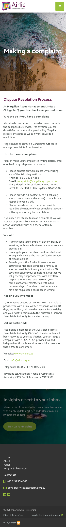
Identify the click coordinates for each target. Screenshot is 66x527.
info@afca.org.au (20, 360)
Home (6, 457)
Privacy (6, 515)
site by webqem (11, 522)
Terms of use (17, 515)
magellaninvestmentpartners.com (47, 515)
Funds (6, 464)
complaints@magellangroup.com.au (37, 181)
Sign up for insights (19, 426)
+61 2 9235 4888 (16, 481)
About (6, 461)
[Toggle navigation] (59, 6)
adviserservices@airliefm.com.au (26, 487)
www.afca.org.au (23, 353)
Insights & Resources (15, 468)
